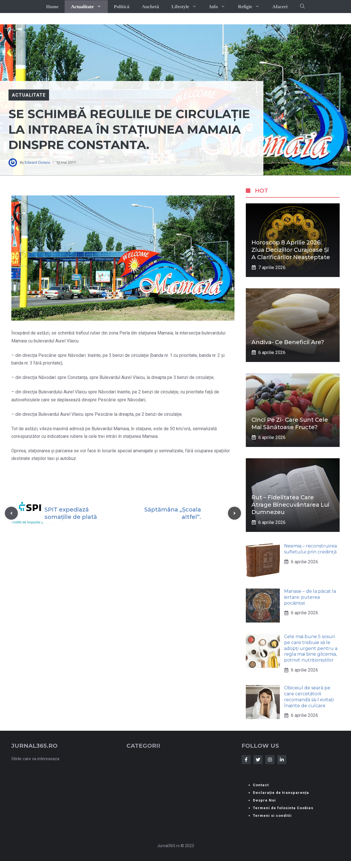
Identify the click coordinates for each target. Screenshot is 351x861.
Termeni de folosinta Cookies (283, 808)
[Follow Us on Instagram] (269, 759)
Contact (261, 785)
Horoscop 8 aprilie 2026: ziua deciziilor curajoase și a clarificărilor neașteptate (290, 250)
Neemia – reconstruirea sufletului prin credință (310, 549)
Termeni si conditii (272, 815)
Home (52, 6)
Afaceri (279, 6)
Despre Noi (264, 800)
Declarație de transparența (281, 792)
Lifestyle (187, 6)
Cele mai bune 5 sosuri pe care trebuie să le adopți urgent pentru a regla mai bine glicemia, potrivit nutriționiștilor (310, 648)
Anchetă (150, 6)
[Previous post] (11, 513)
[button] (302, 6)
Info (220, 6)
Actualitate (89, 6)
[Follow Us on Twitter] (258, 759)
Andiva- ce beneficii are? (287, 342)
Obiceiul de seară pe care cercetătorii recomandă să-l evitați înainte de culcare (309, 696)
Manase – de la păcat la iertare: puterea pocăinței (310, 597)
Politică (122, 6)
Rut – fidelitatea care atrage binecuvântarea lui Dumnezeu (290, 504)
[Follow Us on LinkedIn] (281, 759)
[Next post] (234, 513)
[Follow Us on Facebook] (246, 759)
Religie (252, 6)
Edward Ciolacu (37, 162)
